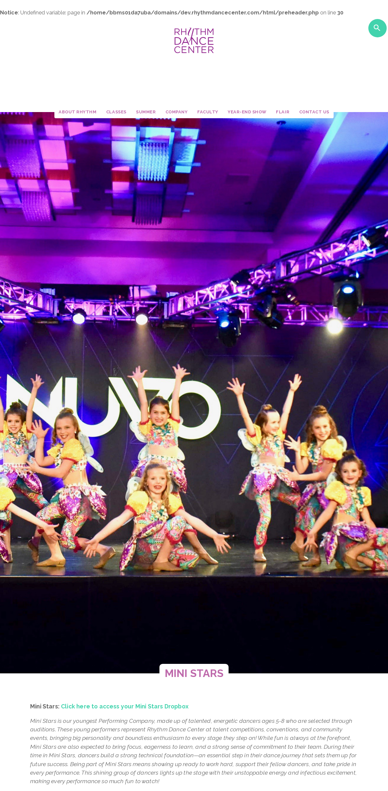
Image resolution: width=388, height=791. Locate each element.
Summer (146, 111)
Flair (282, 111)
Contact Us (314, 111)
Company (176, 111)
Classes (116, 111)
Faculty (207, 111)
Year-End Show (247, 111)
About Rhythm (77, 111)
